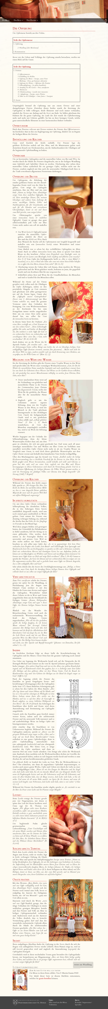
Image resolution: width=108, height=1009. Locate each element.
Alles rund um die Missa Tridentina (58, 1003)
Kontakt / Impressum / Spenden (83, 1003)
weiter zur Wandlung (83, 964)
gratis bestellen (45, 978)
